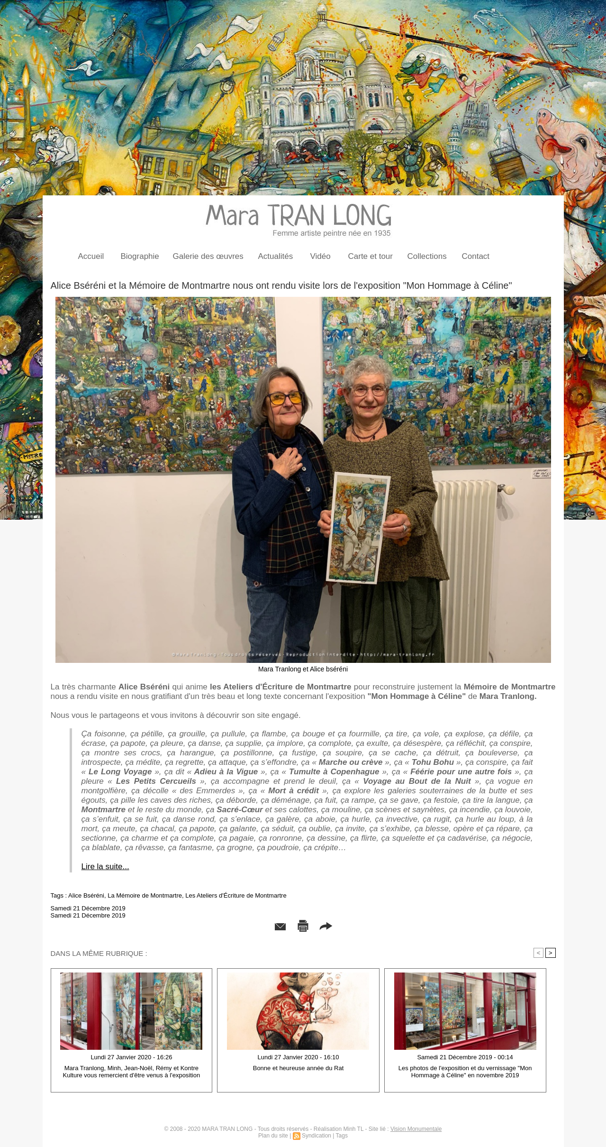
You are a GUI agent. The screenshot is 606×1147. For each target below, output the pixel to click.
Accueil (91, 256)
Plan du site (273, 1135)
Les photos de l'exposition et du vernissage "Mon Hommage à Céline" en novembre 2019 (465, 1071)
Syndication (316, 1135)
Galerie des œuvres (208, 256)
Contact (476, 256)
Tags (342, 1135)
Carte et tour (370, 256)
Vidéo (320, 256)
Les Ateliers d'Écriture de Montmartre (235, 895)
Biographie (140, 256)
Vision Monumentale (416, 1129)
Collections (427, 256)
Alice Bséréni (86, 895)
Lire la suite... (105, 866)
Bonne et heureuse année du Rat (298, 1068)
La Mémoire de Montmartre (145, 895)
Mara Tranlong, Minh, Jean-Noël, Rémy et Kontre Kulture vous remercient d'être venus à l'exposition (131, 1071)
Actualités (275, 256)
